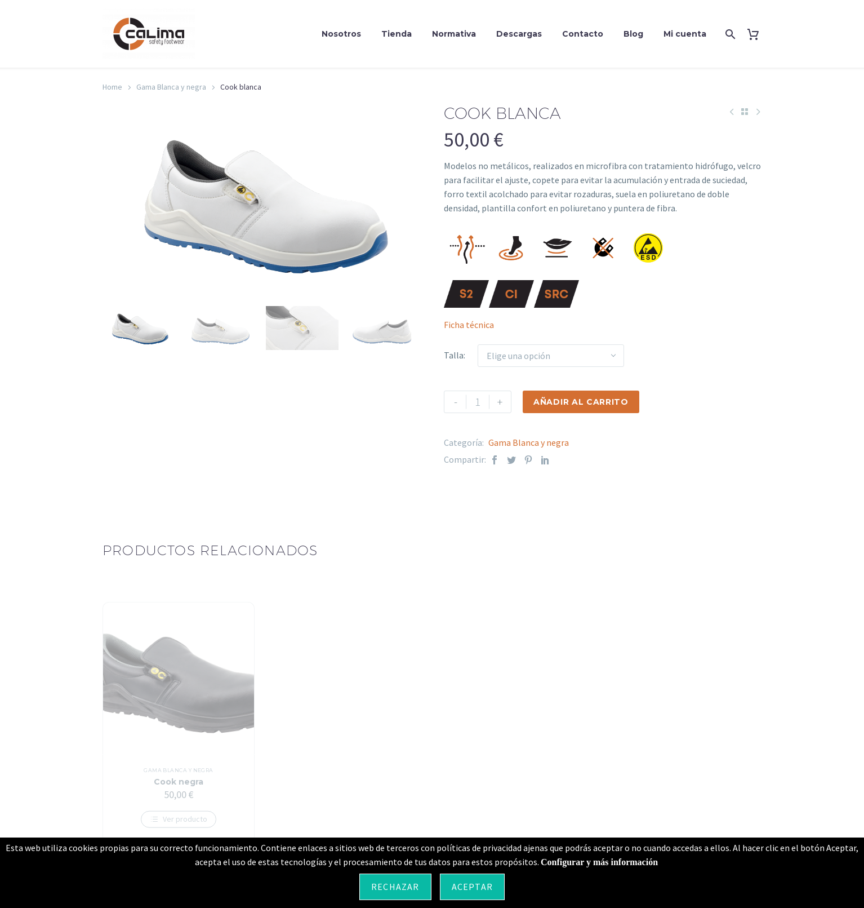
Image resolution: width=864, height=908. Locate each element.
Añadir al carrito (581, 402)
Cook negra (178, 790)
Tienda (396, 34)
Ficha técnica (469, 324)
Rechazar (395, 886)
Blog (633, 34)
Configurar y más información (599, 862)
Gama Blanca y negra (171, 87)
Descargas (519, 34)
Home (112, 87)
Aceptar (472, 886)
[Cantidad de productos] (477, 402)
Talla (454, 355)
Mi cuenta (684, 34)
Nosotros (341, 34)
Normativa (454, 34)
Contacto (582, 34)
